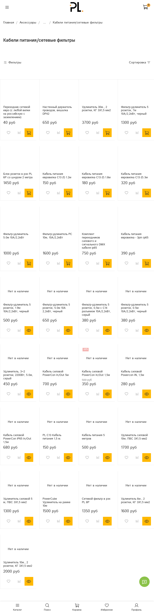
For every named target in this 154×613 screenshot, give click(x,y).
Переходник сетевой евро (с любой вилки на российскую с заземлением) (16, 112)
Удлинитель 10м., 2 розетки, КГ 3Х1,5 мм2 (17, 564)
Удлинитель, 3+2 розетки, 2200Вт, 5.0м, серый (18, 375)
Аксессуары (28, 22)
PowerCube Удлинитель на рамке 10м (56, 502)
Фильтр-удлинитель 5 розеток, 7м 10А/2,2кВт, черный (134, 110)
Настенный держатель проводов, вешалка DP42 (57, 110)
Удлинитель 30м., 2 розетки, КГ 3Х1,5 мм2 (96, 108)
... (44, 22)
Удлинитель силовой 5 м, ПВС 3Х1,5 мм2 (17, 500)
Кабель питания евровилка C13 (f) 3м (134, 175)
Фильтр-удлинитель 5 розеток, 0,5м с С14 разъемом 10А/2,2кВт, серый (96, 310)
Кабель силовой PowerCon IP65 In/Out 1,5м (17, 438)
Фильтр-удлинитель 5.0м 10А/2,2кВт (15, 236)
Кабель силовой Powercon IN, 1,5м (132, 373)
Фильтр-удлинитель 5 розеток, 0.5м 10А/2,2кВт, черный (134, 308)
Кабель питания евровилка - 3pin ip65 (134, 236)
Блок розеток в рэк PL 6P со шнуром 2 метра (18, 175)
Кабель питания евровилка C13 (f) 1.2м (57, 175)
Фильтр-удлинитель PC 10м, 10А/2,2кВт (57, 236)
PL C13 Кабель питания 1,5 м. (52, 437)
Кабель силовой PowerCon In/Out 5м (56, 373)
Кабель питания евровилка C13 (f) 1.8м (96, 175)
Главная (8, 22)
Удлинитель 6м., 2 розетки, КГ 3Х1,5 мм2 (135, 500)
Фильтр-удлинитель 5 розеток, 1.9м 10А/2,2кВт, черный (17, 308)
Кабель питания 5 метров (93, 437)
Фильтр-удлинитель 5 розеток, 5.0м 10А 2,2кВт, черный (56, 308)
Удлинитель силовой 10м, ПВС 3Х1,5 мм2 (134, 437)
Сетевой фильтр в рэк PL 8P (96, 500)
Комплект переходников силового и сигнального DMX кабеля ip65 (93, 241)
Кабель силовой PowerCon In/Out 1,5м (96, 373)
